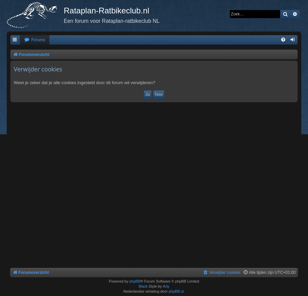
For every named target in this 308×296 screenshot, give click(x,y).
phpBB (134, 281)
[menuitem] (34, 40)
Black (143, 286)
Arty (166, 286)
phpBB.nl (176, 291)
